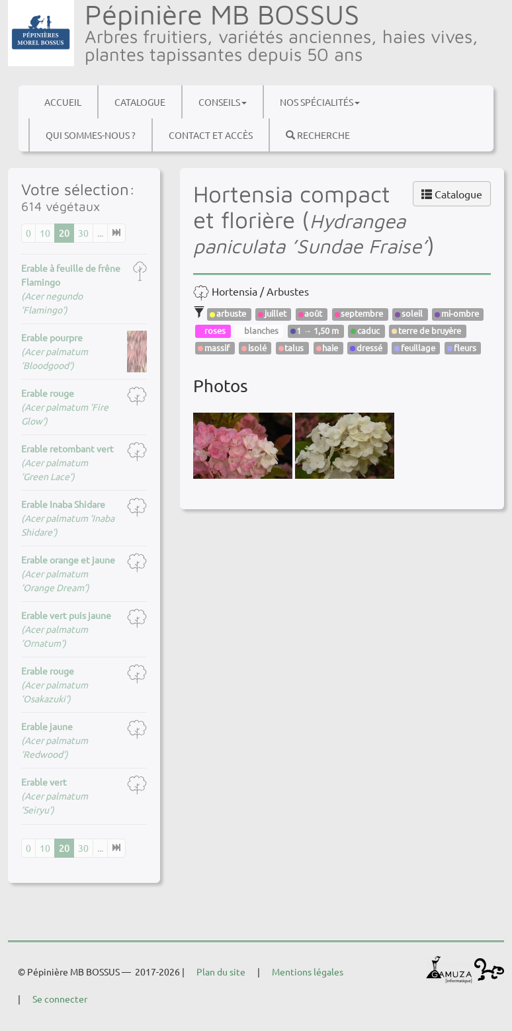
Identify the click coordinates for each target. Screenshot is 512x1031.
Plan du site (220, 971)
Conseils (222, 102)
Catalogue (139, 102)
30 (83, 233)
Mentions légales (307, 971)
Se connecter (59, 999)
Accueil (62, 102)
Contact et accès (211, 135)
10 (45, 233)
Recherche (318, 135)
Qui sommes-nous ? (91, 135)
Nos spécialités (320, 102)
